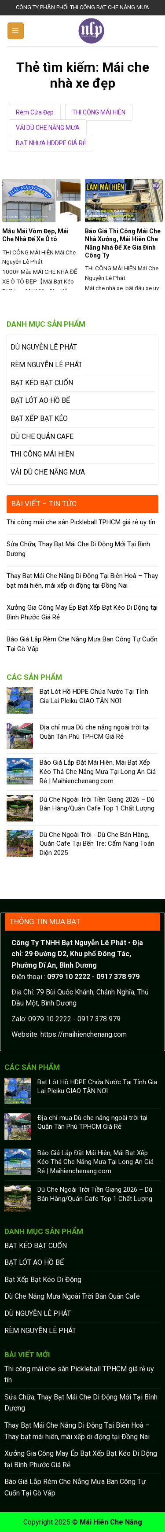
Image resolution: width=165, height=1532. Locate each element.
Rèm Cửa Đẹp (35, 112)
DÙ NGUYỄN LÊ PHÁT (44, 347)
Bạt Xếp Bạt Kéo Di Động (42, 1279)
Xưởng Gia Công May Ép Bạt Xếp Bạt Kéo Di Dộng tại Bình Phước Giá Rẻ (82, 613)
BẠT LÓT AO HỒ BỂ (40, 400)
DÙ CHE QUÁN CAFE (42, 436)
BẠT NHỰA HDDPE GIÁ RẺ (51, 143)
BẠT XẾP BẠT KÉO (39, 418)
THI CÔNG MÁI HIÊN (98, 112)
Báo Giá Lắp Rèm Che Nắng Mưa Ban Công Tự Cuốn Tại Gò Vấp (82, 644)
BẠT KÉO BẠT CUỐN (42, 383)
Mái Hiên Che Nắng (111, 1522)
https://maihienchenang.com (83, 1034)
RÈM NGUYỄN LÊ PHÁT (46, 365)
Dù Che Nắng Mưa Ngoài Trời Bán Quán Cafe (72, 1296)
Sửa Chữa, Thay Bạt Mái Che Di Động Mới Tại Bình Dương (78, 549)
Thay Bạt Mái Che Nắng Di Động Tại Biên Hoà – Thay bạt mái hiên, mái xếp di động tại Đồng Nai (82, 581)
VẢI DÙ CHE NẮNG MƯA (48, 127)
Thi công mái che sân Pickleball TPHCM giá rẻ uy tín (81, 522)
